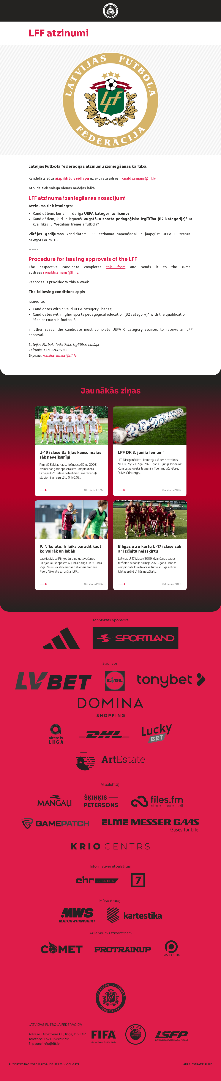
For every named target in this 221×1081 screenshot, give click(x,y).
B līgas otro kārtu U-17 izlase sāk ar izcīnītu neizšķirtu (149, 548)
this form (115, 267)
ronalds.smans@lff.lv (138, 178)
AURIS (208, 1064)
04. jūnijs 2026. (71, 490)
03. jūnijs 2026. (72, 584)
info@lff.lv (51, 1044)
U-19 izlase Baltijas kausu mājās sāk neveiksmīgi (70, 454)
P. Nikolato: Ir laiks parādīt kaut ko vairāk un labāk (70, 548)
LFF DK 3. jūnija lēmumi (141, 452)
